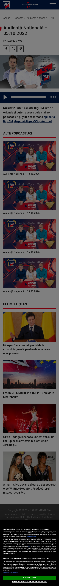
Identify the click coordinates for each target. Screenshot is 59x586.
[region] (29, 553)
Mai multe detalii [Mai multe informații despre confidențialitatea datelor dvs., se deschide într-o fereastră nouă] (31, 536)
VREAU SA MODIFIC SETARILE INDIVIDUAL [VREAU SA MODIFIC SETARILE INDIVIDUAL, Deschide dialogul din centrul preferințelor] (29, 582)
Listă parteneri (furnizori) (10, 572)
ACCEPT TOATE (29, 578)
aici (29, 546)
